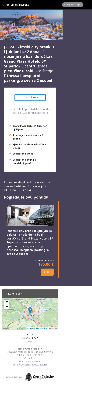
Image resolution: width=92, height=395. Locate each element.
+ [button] (7, 302)
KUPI (47, 272)
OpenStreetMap (41, 328)
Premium (10, 5)
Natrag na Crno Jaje (72, 4)
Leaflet (29, 328)
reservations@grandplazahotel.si (30, 364)
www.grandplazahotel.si (30, 361)
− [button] (7, 306)
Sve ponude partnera (35, 112)
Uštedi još (30, 97)
